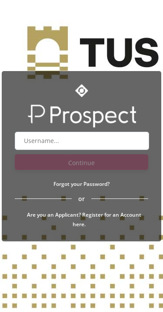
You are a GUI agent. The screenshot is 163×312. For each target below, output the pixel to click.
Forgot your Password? (81, 184)
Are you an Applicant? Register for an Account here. (84, 219)
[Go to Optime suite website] (81, 90)
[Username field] (82, 141)
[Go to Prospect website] (81, 114)
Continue (81, 163)
